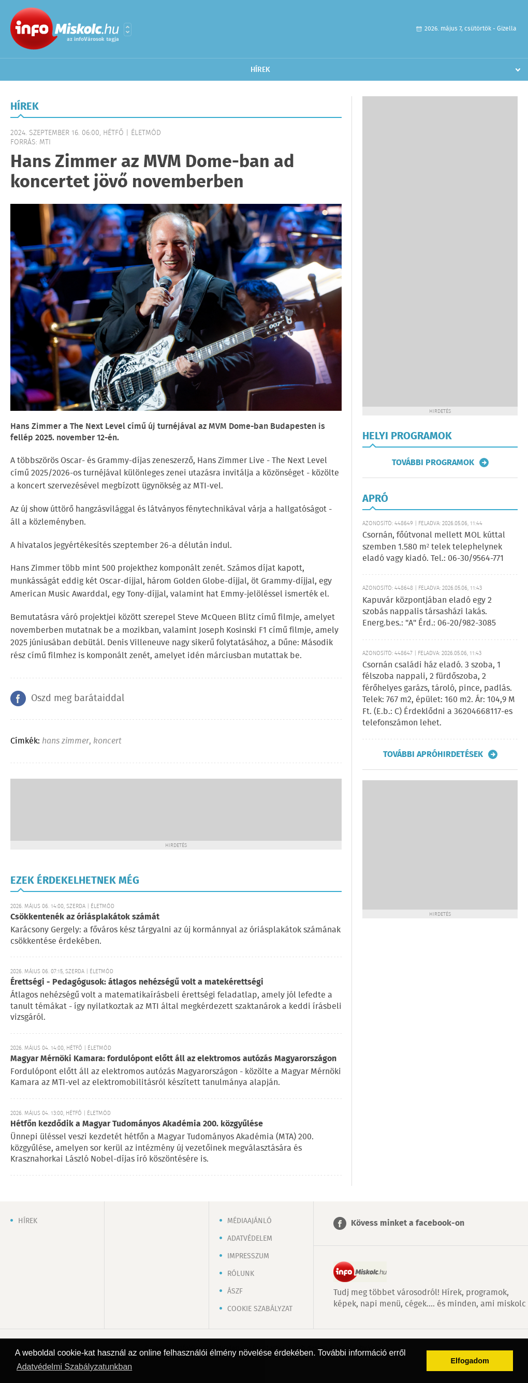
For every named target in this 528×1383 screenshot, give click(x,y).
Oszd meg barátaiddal (77, 698)
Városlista (127, 29)
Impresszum (248, 1256)
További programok (433, 462)
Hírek (260, 70)
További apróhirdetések (433, 754)
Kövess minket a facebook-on (407, 1223)
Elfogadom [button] (470, 1361)
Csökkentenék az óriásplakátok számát (84, 917)
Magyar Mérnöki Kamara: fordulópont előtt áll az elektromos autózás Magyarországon (173, 1058)
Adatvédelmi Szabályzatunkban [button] (74, 1366)
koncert (107, 741)
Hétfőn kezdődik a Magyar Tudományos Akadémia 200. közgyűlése (136, 1124)
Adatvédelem (249, 1238)
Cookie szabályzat (259, 1309)
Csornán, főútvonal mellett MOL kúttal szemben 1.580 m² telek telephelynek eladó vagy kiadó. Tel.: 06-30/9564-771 (433, 547)
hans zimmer (65, 741)
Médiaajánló (249, 1221)
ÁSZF (235, 1291)
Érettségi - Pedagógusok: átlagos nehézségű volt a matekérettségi (136, 982)
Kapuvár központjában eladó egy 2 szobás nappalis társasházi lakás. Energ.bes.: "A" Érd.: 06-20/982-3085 (429, 612)
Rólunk (240, 1274)
